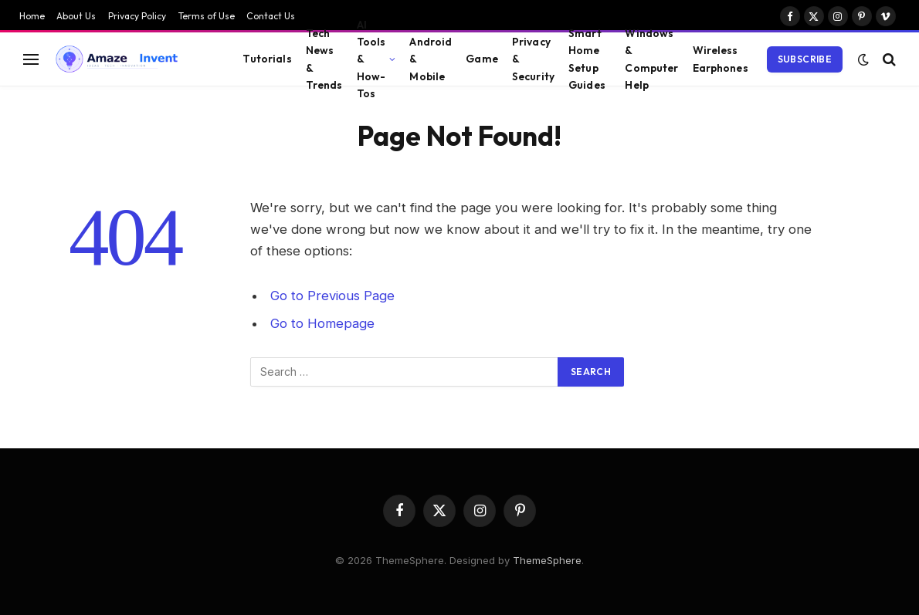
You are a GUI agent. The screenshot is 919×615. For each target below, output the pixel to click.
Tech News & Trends (324, 59)
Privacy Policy (137, 16)
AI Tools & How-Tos (371, 59)
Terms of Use (206, 16)
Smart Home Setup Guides (586, 59)
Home (32, 16)
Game (482, 59)
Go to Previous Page (332, 295)
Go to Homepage (322, 323)
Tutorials (266, 59)
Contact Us (270, 16)
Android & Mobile (430, 59)
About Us (76, 16)
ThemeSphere (547, 560)
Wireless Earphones (720, 58)
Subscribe (805, 59)
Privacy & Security (533, 59)
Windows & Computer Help (651, 59)
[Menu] (31, 59)
